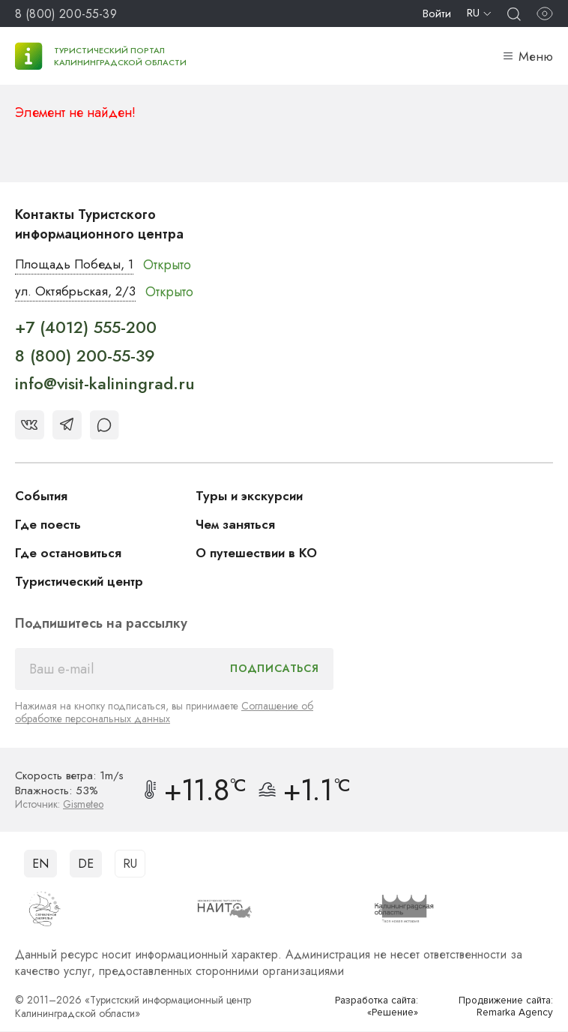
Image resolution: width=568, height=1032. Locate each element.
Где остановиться (70, 553)
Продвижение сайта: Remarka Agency (501, 1006)
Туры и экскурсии (252, 496)
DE (86, 863)
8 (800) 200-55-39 (66, 13)
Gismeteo (84, 804)
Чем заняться (238, 525)
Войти (437, 13)
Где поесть (50, 525)
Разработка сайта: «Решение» (372, 1006)
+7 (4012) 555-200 (86, 328)
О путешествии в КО (260, 553)
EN (40, 863)
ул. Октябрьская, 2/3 (78, 292)
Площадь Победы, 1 (78, 264)
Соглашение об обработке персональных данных (164, 713)
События (42, 496)
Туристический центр (83, 582)
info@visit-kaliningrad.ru (105, 385)
